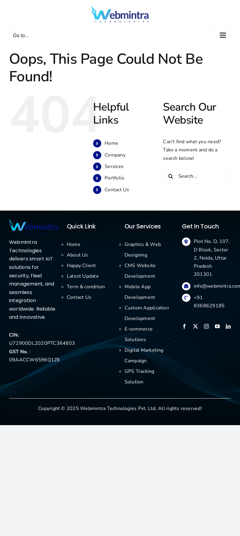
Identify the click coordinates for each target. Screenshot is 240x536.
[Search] (170, 176)
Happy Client (81, 265)
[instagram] (206, 326)
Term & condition (86, 286)
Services (114, 166)
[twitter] (195, 326)
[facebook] (184, 326)
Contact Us (117, 189)
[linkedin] (228, 326)
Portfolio (114, 178)
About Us (77, 255)
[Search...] (197, 176)
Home (111, 143)
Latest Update (83, 276)
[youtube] (217, 326)
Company (115, 155)
